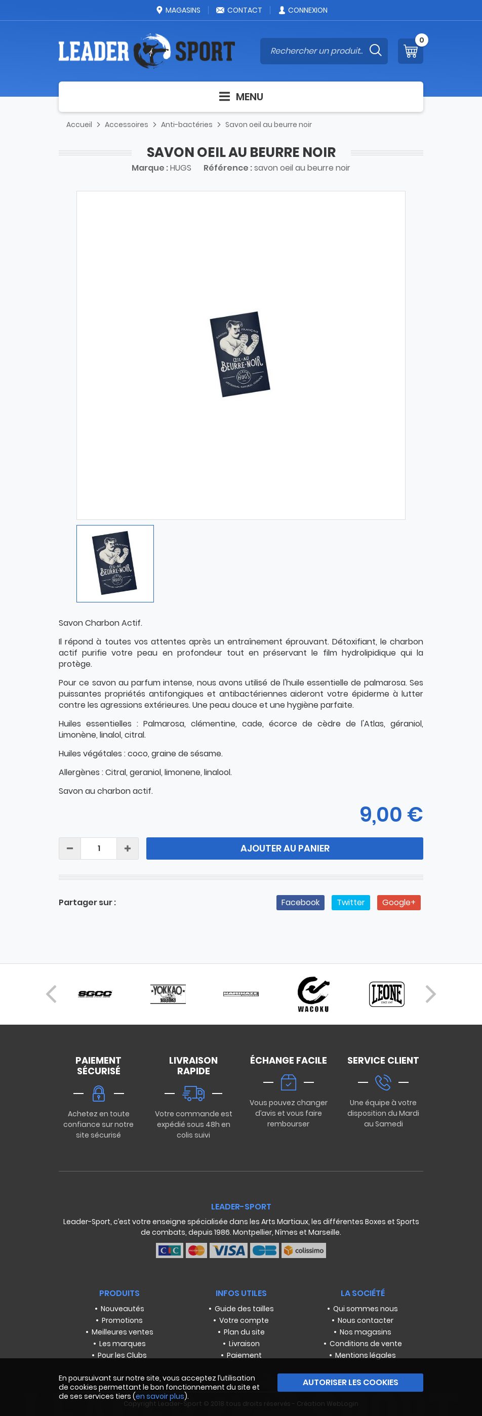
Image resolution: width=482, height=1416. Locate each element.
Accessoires (126, 124)
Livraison (244, 1344)
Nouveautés (122, 1309)
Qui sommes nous (365, 1309)
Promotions (122, 1320)
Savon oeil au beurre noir (268, 124)
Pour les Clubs (122, 1355)
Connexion (302, 10)
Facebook (300, 902)
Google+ (399, 902)
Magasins (177, 10)
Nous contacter (365, 1320)
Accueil (79, 124)
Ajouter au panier (285, 848)
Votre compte (244, 1320)
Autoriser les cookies (350, 1382)
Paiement (244, 1355)
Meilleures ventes (122, 1332)
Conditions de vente (366, 1344)
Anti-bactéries (187, 124)
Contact (239, 10)
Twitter (351, 902)
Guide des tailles (244, 1309)
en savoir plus (160, 1396)
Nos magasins (365, 1332)
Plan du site (244, 1332)
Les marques (122, 1344)
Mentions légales (365, 1355)
